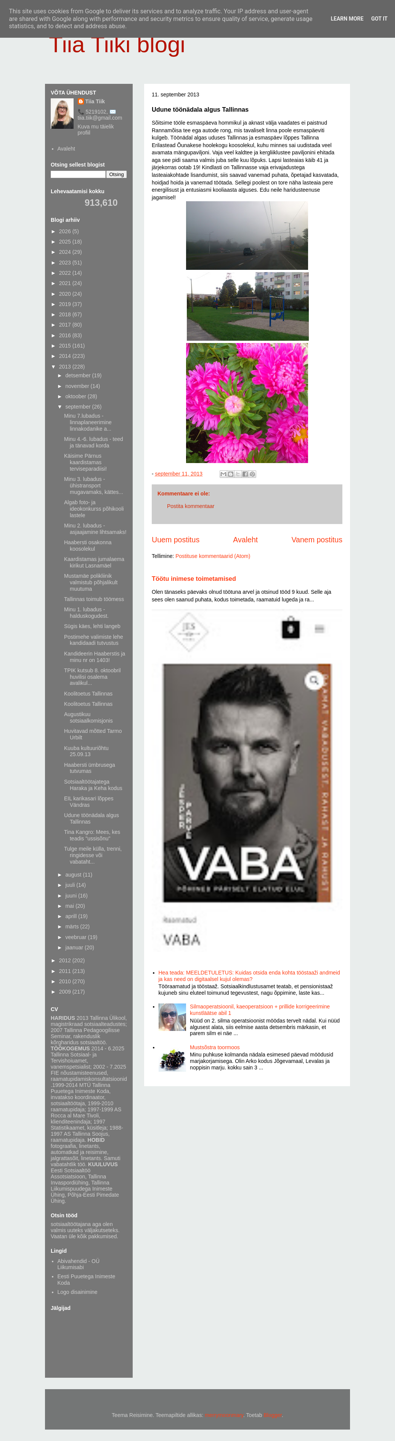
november (77, 386)
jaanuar (75, 947)
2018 (65, 314)
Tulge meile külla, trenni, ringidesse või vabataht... (93, 855)
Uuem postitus (175, 539)
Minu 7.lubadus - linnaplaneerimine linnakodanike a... (88, 422)
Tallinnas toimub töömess (94, 599)
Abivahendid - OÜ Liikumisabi (79, 1264)
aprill (71, 916)
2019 (65, 304)
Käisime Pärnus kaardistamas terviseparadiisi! (85, 462)
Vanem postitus (316, 539)
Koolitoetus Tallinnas (88, 694)
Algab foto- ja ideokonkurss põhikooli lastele (94, 508)
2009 (65, 992)
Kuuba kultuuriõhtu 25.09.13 (86, 751)
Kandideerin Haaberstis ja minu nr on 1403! (94, 657)
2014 (65, 356)
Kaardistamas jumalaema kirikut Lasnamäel (94, 562)
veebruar (76, 937)
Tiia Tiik (95, 101)
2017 (65, 325)
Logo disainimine (78, 1292)
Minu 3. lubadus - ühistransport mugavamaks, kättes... (93, 485)
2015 (65, 346)
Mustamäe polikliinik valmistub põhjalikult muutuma (90, 582)
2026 (65, 231)
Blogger (273, 1415)
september (78, 407)
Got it (379, 19)
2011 (65, 971)
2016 (65, 335)
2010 (65, 981)
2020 (65, 294)
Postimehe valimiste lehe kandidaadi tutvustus (93, 640)
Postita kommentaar (191, 506)
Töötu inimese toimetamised (194, 578)
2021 (65, 283)
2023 (65, 263)
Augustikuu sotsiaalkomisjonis (88, 717)
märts (72, 926)
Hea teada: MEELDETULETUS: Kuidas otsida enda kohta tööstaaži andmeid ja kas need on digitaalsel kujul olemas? (249, 976)
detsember (78, 375)
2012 (65, 960)
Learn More (347, 19)
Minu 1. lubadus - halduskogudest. (86, 612)
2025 (65, 242)
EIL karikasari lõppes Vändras (88, 801)
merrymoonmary (224, 1415)
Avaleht (245, 539)
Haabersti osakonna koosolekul (88, 545)
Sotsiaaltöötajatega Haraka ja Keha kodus (93, 785)
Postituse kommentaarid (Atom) (212, 556)
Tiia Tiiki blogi (117, 44)
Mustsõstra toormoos (215, 1047)
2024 (65, 252)
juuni (71, 896)
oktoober (76, 396)
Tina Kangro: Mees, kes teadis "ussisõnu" (92, 835)
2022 (65, 273)
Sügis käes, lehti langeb (92, 626)
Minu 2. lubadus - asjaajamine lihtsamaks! (95, 529)
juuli (70, 885)
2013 (65, 367)
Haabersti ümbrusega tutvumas (89, 768)
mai (70, 906)
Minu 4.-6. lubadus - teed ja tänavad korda (93, 442)
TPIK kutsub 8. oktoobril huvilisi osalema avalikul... (92, 676)
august (74, 875)
